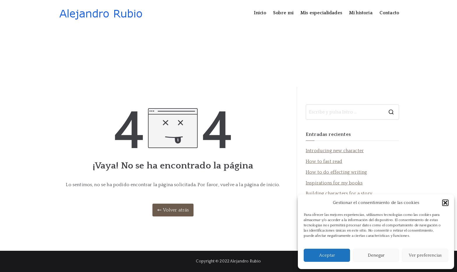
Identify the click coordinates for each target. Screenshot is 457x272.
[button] (445, 203)
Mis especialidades (321, 12)
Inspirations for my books (334, 183)
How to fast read (324, 161)
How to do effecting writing (336, 172)
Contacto (389, 12)
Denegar (376, 255)
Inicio (260, 12)
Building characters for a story (339, 193)
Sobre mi (283, 12)
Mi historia (360, 12)
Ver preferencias (425, 255)
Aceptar (327, 255)
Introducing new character (335, 150)
